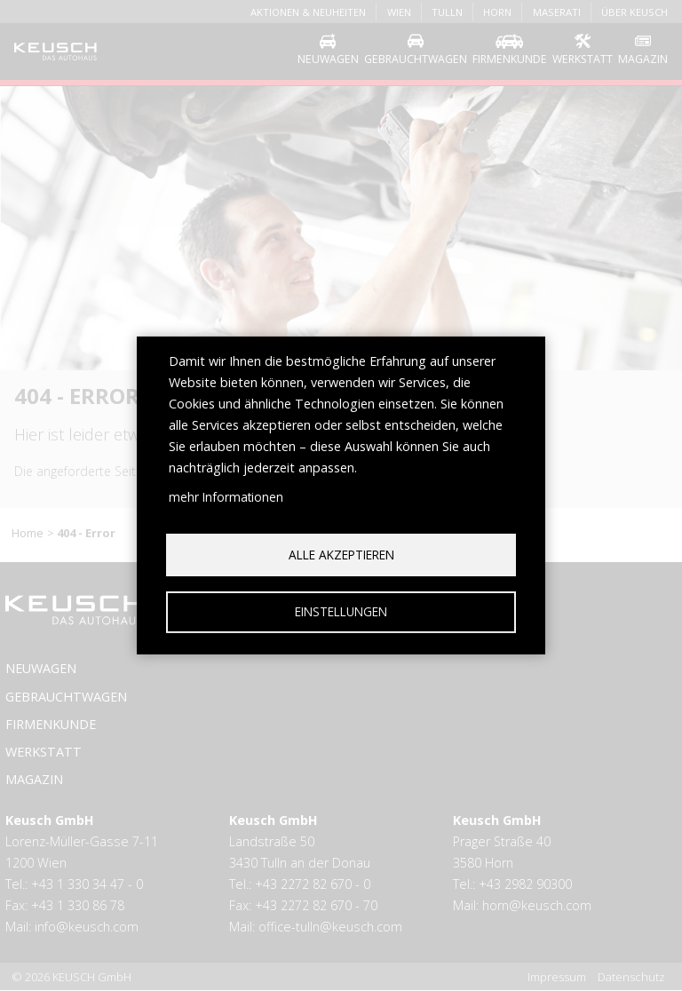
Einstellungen (341, 611)
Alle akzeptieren (341, 553)
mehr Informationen (226, 496)
